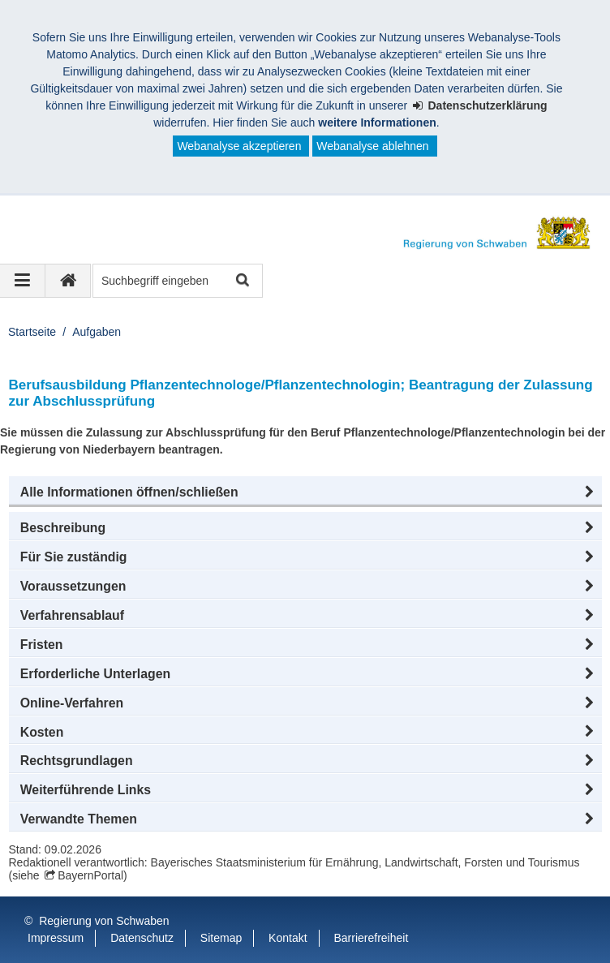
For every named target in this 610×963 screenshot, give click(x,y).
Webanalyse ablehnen (372, 146)
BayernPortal (90, 875)
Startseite (32, 331)
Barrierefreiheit (370, 937)
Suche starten (241, 281)
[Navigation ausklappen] (22, 281)
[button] (305, 492)
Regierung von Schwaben (104, 920)
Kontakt (287, 937)
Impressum (56, 937)
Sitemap (221, 937)
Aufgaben (96, 331)
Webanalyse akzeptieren (239, 146)
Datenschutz (142, 937)
